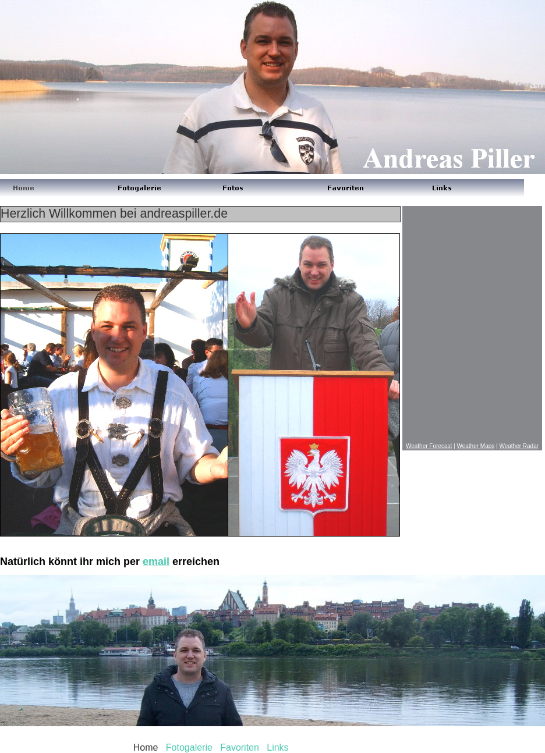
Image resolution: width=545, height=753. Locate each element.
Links (277, 747)
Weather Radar (519, 446)
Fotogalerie (189, 747)
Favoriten (239, 747)
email (156, 561)
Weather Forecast (429, 446)
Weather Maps (475, 446)
